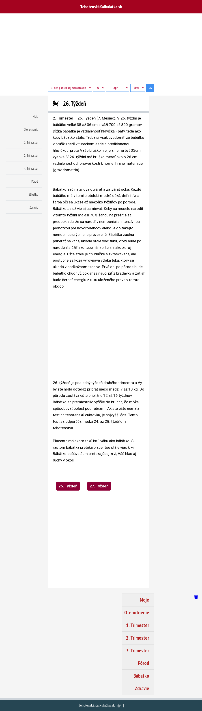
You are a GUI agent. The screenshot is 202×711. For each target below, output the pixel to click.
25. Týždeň (67, 486)
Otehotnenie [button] (31, 129)
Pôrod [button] (34, 181)
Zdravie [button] (34, 207)
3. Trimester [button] (31, 168)
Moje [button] (35, 116)
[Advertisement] (101, 50)
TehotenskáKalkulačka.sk (101, 7)
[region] (98, 334)
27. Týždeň (99, 486)
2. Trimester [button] (31, 155)
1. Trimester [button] (31, 142)
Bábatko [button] (33, 194)
